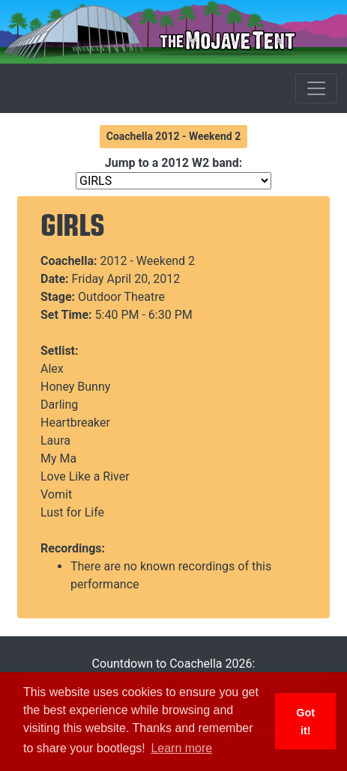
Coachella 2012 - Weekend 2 (173, 136)
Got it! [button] (305, 722)
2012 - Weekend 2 (148, 261)
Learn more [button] (181, 748)
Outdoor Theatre (121, 297)
